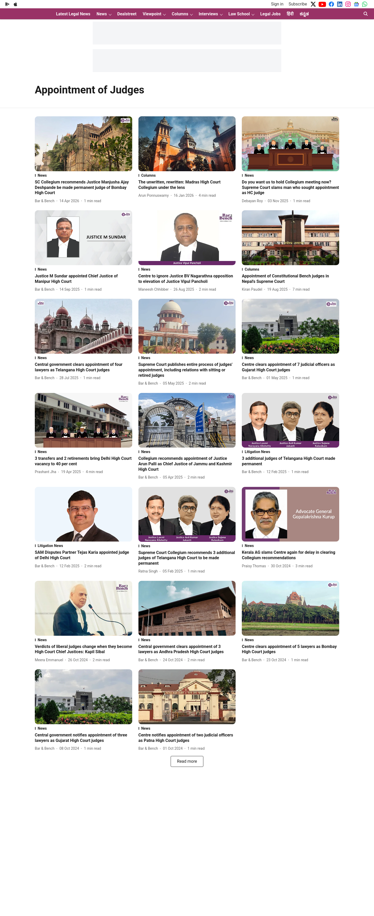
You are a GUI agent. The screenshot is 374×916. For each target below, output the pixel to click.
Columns (180, 13)
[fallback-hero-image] (83, 143)
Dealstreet (127, 13)
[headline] (83, 188)
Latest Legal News (73, 13)
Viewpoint (152, 13)
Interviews (208, 13)
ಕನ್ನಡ (304, 13)
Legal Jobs (270, 13)
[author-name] (46, 201)
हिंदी (290, 13)
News (102, 13)
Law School (239, 13)
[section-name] (83, 175)
